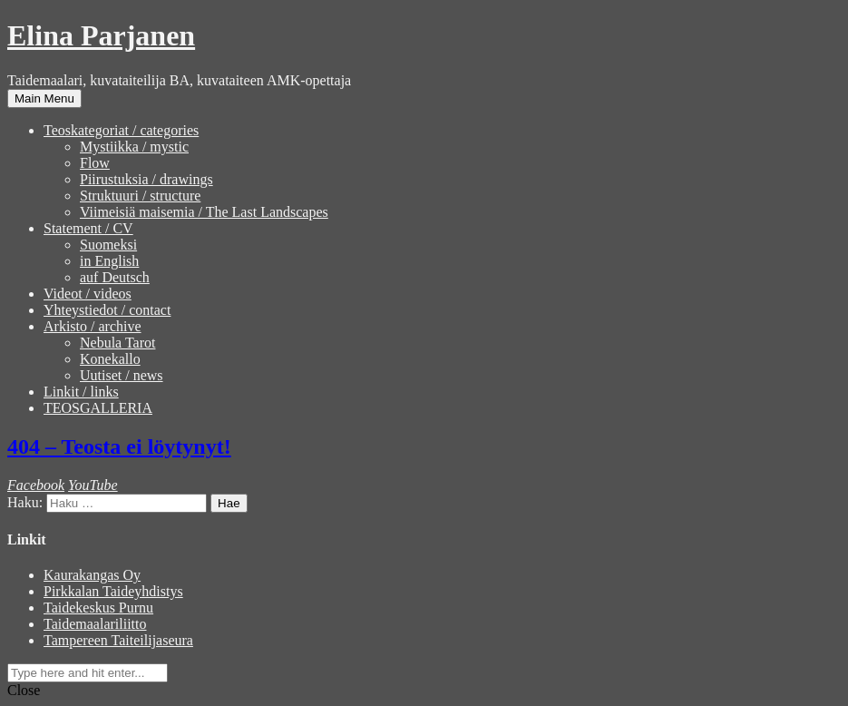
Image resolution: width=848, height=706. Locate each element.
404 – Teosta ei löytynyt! (119, 446)
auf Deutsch (115, 277)
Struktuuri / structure (140, 195)
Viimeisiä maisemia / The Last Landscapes (204, 212)
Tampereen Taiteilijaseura (118, 640)
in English (109, 261)
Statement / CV (88, 228)
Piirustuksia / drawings (146, 179)
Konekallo (110, 359)
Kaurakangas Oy (92, 575)
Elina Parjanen (101, 35)
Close (23, 690)
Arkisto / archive (92, 326)
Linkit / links (81, 391)
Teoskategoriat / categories (121, 130)
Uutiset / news (121, 375)
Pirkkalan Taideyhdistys (113, 591)
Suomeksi (108, 244)
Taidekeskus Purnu (98, 607)
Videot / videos (88, 293)
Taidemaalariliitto (95, 624)
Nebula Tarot (117, 342)
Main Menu (44, 98)
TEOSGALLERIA (98, 408)
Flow (95, 163)
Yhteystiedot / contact (107, 310)
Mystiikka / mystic (134, 146)
